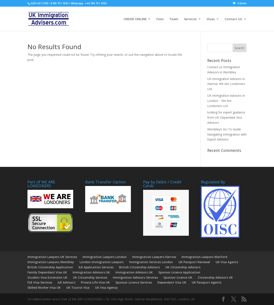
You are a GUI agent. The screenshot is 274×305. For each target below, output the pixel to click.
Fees (160, 19)
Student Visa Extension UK (47, 277)
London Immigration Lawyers (102, 262)
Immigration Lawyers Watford (204, 257)
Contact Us (233, 19)
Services (190, 19)
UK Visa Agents (227, 262)
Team (173, 19)
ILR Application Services (96, 267)
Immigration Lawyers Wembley (50, 262)
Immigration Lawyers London (105, 257)
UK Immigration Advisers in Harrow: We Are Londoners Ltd (226, 84)
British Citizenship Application (50, 267)
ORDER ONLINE (135, 19)
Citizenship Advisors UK (215, 277)
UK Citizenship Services (90, 277)
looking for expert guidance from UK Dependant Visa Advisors (226, 117)
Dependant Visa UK (171, 282)
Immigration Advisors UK (91, 272)
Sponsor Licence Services (133, 282)
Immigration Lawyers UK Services (52, 257)
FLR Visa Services (39, 282)
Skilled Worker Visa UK (44, 287)
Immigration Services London (151, 262)
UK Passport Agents (206, 282)
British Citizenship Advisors (139, 267)
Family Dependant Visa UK (47, 272)
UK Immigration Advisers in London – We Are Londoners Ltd (226, 101)
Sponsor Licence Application (179, 272)
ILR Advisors (66, 282)
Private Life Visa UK (95, 282)
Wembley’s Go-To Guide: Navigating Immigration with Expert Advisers (227, 134)
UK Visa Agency (106, 287)
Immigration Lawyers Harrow (154, 257)
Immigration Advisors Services (135, 277)
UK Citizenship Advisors (182, 267)
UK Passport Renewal (194, 262)
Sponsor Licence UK (177, 277)
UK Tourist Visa (77, 287)
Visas (211, 19)
